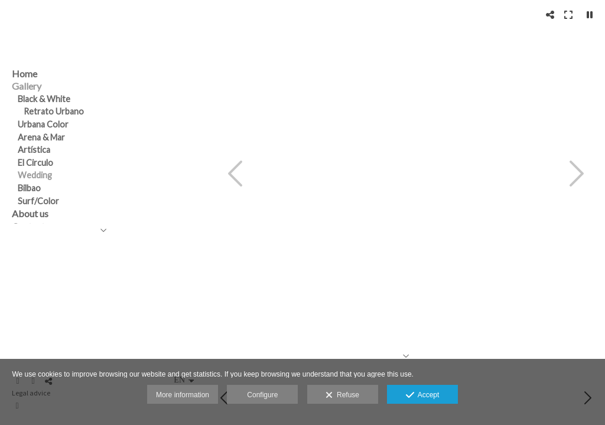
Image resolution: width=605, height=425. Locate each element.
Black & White (44, 99)
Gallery (26, 85)
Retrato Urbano (54, 111)
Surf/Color (38, 201)
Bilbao (29, 188)
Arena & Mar (41, 137)
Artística (34, 150)
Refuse (342, 395)
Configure (262, 395)
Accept (423, 395)
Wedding (35, 175)
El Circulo (35, 163)
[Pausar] (589, 15)
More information (182, 395)
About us (30, 213)
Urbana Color (43, 124)
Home (24, 73)
